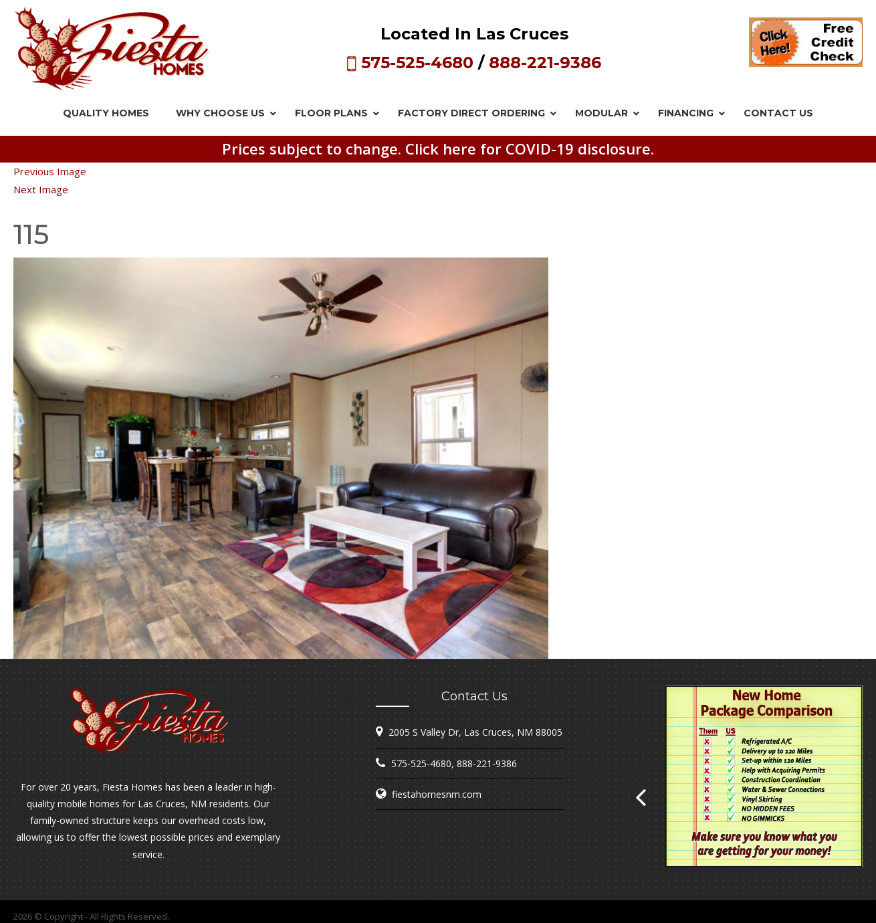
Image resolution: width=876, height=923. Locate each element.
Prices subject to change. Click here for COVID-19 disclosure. (438, 148)
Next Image (40, 189)
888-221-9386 (545, 62)
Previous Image (49, 171)
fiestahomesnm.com (436, 794)
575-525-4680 (417, 62)
